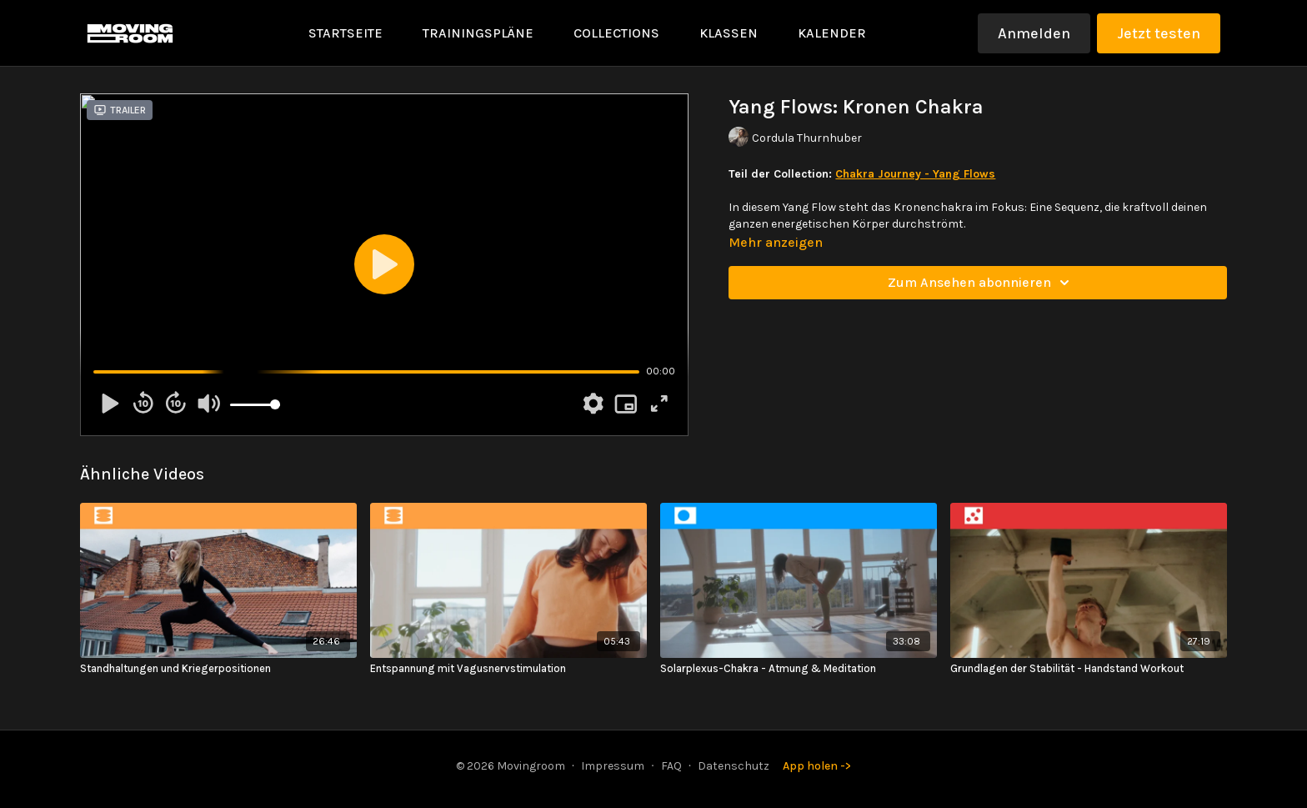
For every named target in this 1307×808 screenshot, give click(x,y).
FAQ (671, 766)
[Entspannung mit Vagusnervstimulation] (508, 668)
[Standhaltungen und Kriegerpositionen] (218, 668)
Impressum (612, 766)
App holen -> (817, 766)
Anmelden (1034, 33)
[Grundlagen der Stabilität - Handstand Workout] (1088, 668)
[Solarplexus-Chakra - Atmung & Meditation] (798, 668)
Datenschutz (733, 766)
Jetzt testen (1158, 33)
